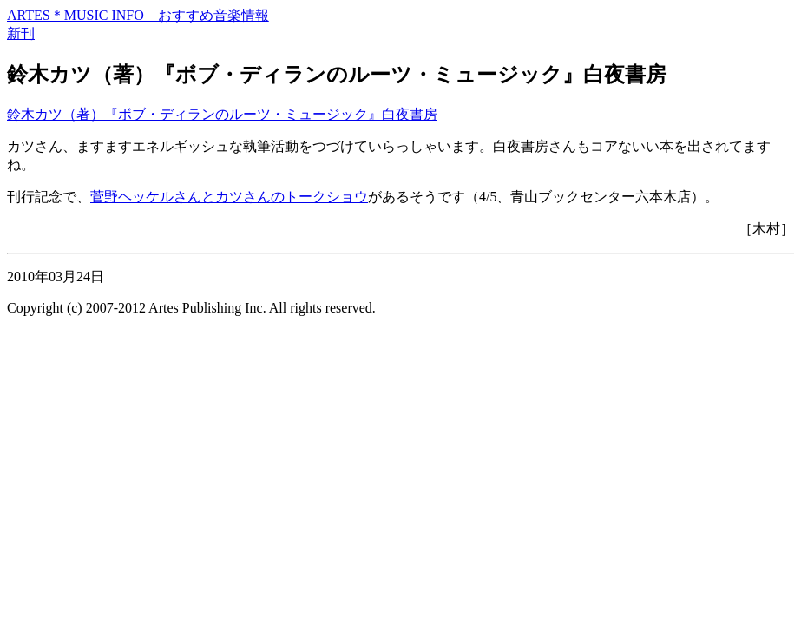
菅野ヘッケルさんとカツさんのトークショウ (229, 196)
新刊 (21, 33)
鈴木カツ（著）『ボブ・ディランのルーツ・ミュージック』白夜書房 (222, 114)
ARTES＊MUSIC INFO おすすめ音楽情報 (138, 15)
